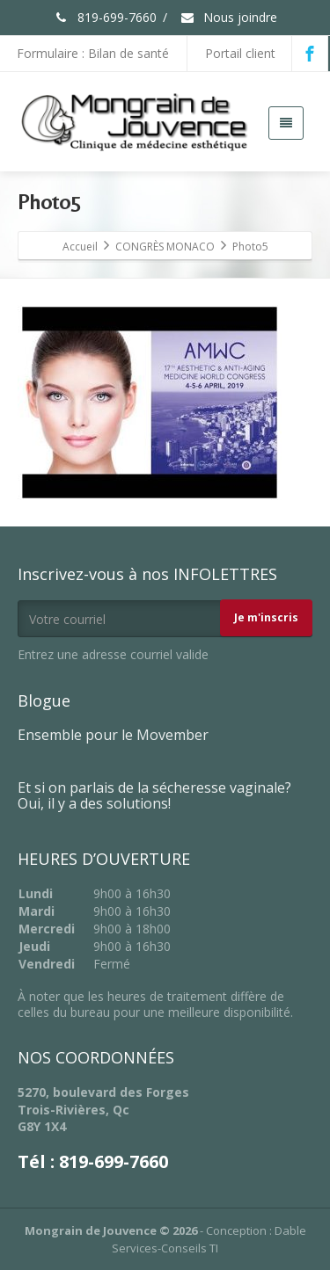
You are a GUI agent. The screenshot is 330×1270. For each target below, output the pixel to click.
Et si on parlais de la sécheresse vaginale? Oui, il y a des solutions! (154, 795)
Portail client (240, 53)
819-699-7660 (105, 17)
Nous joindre (228, 17)
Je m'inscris (266, 617)
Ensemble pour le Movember (113, 734)
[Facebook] (309, 53)
